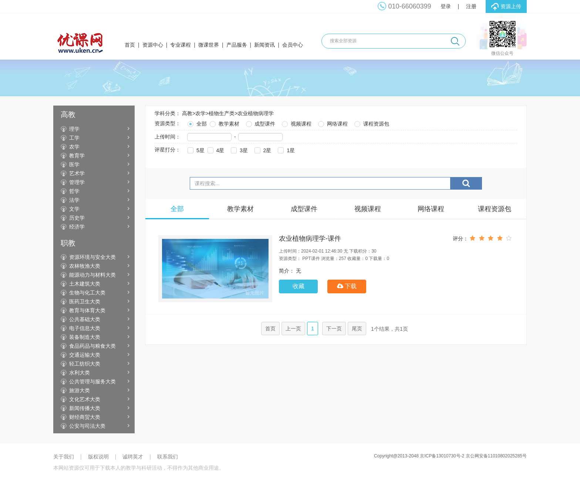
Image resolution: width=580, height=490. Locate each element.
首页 (130, 45)
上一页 (293, 328)
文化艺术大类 (84, 399)
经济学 (77, 227)
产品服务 (236, 45)
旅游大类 (79, 390)
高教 (187, 113)
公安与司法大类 (87, 426)
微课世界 (208, 45)
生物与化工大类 (87, 293)
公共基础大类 (84, 319)
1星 (285, 149)
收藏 (298, 286)
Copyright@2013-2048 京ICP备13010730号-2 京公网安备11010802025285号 (450, 456)
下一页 (334, 328)
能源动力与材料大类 (92, 275)
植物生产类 (222, 113)
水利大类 (79, 373)
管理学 (77, 182)
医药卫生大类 (84, 301)
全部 (196, 123)
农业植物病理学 (255, 113)
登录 (446, 6)
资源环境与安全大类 (92, 257)
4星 (215, 149)
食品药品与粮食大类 (92, 346)
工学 (74, 138)
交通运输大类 (84, 355)
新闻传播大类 (84, 408)
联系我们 (167, 457)
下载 (347, 286)
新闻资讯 (264, 45)
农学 (74, 147)
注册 (471, 6)
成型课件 (260, 123)
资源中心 (152, 45)
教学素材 (223, 123)
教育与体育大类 (87, 310)
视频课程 (295, 123)
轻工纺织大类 (84, 364)
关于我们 (63, 457)
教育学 (77, 156)
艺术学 (77, 173)
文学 (74, 209)
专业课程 (180, 45)
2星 (262, 149)
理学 (74, 129)
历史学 (77, 218)
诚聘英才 (132, 457)
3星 (238, 149)
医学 (74, 164)
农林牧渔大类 (84, 266)
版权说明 (98, 457)
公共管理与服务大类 (92, 381)
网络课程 (332, 123)
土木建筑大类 (84, 284)
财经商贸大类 (84, 417)
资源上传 (506, 6)
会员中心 (292, 45)
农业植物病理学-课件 (310, 238)
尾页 (357, 328)
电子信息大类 (84, 328)
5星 (195, 149)
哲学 (74, 191)
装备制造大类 (84, 337)
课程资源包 (371, 123)
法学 (74, 200)
